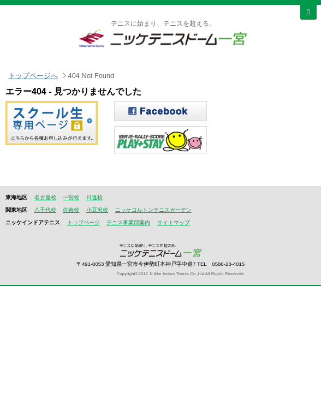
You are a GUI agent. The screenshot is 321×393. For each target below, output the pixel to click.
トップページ (83, 222)
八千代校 (45, 210)
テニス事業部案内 (128, 222)
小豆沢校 (97, 210)
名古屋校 (45, 197)
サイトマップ (173, 222)
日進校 (94, 197)
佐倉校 (71, 210)
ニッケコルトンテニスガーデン (153, 210)
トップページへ (33, 76)
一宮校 (71, 197)
